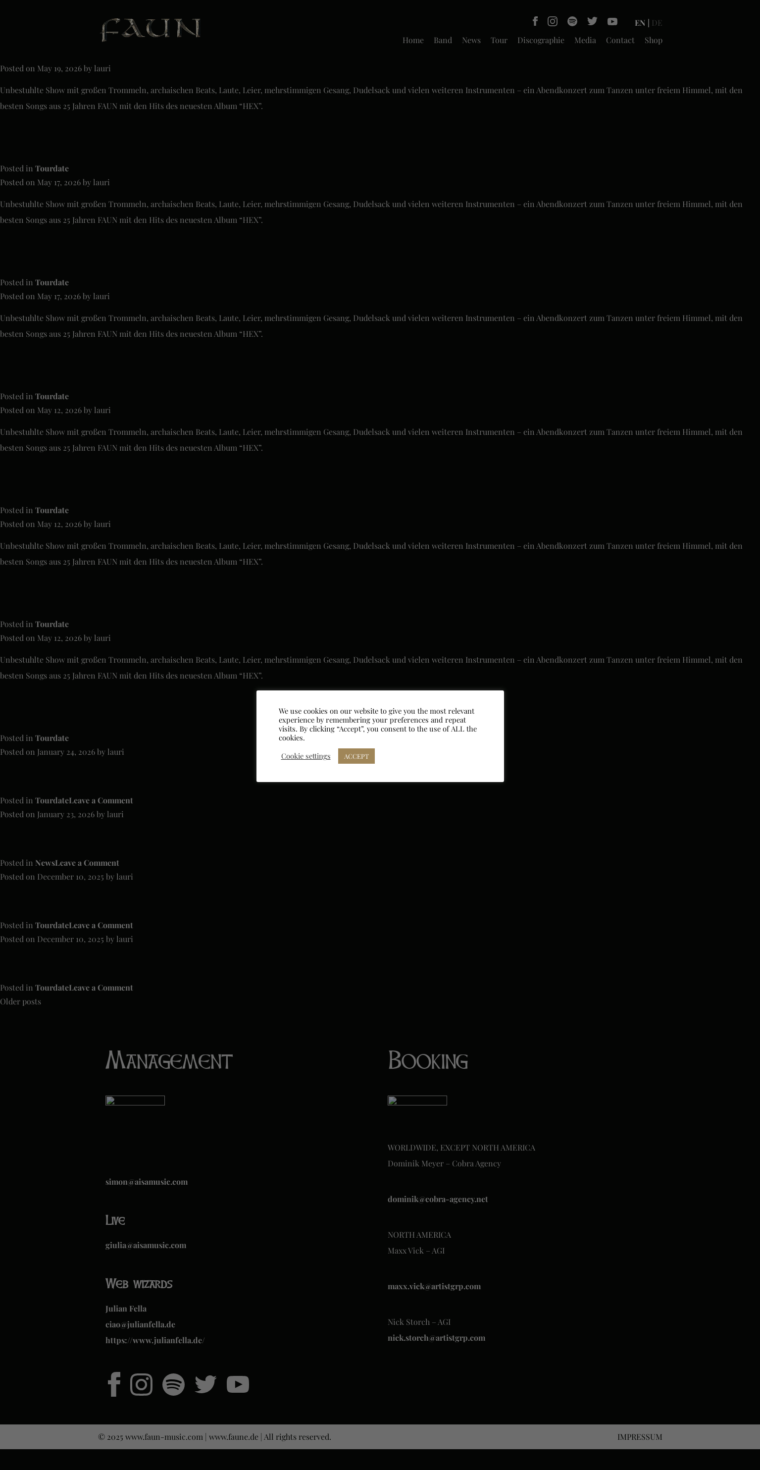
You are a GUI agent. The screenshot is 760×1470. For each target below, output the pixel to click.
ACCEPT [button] (356, 756)
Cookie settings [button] (306, 755)
